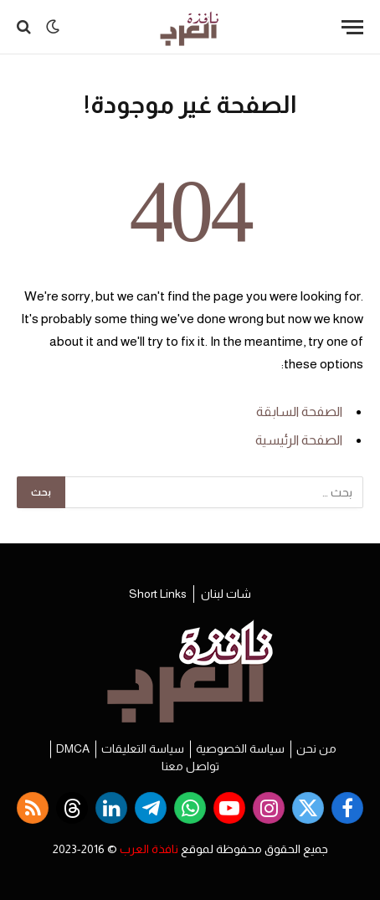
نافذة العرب (149, 849)
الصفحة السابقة (299, 411)
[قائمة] (352, 27)
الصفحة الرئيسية (298, 440)
